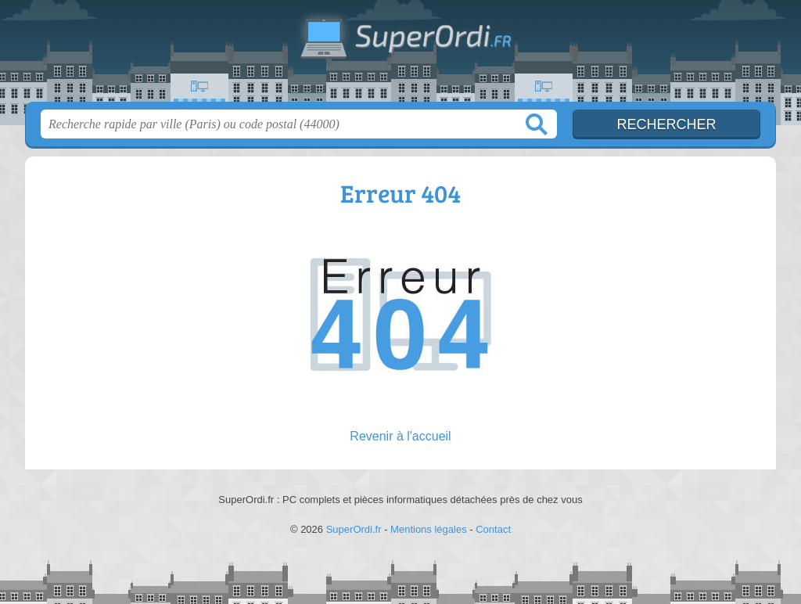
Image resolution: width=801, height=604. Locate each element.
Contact (493, 529)
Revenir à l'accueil (400, 436)
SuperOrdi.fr (400, 55)
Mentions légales (428, 529)
